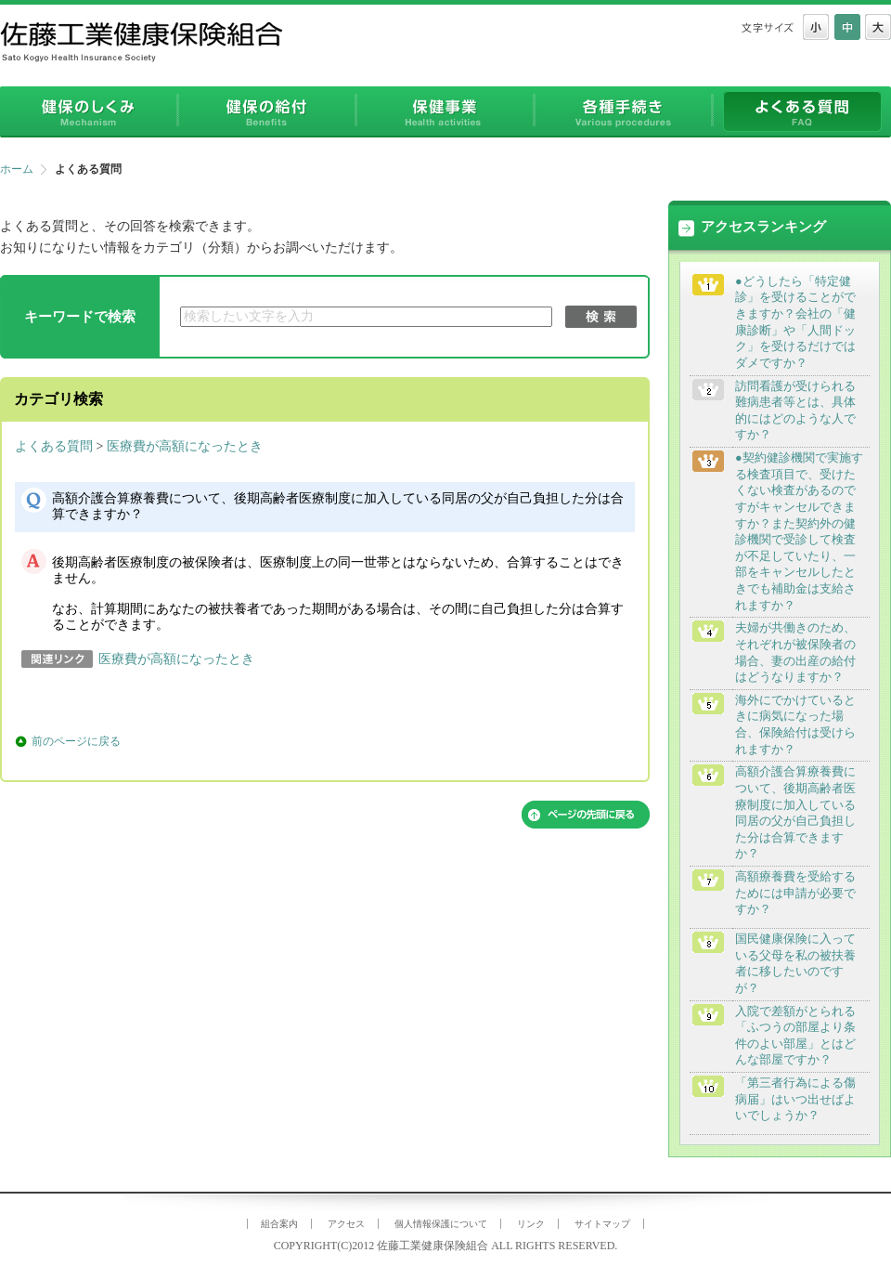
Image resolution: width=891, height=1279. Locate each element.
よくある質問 (54, 446)
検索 (601, 317)
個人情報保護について (440, 1224)
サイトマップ (602, 1224)
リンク (531, 1224)
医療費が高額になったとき (185, 446)
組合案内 (279, 1224)
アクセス (346, 1224)
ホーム (16, 169)
